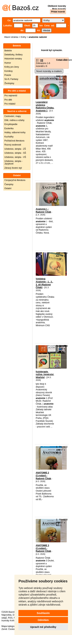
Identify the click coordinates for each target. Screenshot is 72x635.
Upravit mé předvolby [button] (43, 626)
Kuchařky (8, 136)
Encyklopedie (10, 124)
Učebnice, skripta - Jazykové (13, 162)
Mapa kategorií (8, 626)
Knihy (23, 37)
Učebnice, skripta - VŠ (15, 157)
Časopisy (8, 184)
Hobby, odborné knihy (15, 132)
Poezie (7, 75)
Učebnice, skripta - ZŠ (15, 149)
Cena (58, 60)
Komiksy (8, 71)
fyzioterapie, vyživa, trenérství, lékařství (45, 374)
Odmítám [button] (43, 620)
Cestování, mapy (12, 116)
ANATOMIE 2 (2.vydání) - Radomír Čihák (43, 475)
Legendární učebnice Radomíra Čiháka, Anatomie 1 (45, 106)
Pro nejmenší (10, 95)
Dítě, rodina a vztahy (14, 120)
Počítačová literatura (14, 140)
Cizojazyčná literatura (14, 180)
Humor (7, 63)
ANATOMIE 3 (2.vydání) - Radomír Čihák (43, 548)
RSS (10, 618)
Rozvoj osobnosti (12, 144)
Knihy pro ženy (11, 67)
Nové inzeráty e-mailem (49, 71)
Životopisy (9, 83)
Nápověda (6, 615)
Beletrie (8, 50)
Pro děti (8, 99)
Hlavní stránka (11, 37)
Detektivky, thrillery (13, 54)
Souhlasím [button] (43, 613)
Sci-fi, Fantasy (11, 79)
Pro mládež (9, 104)
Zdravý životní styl (13, 168)
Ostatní (7, 188)
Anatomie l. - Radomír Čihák (43, 210)
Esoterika (8, 128)
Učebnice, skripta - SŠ (15, 153)
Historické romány (13, 58)
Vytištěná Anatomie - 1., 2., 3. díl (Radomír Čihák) (44, 283)
